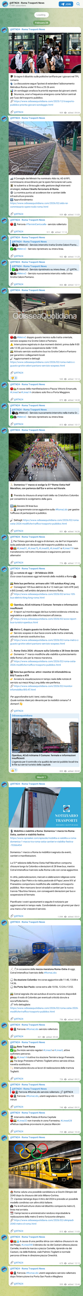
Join (66, 4)
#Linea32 (22, 1120)
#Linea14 (26, 392)
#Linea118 (68, 548)
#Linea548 (27, 1244)
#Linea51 (22, 548)
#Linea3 (47, 1050)
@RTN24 (18, 112)
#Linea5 (14, 392)
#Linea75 (33, 548)
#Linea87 (55, 548)
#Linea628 (66, 1120)
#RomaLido (61, 509)
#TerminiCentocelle (36, 224)
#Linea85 (44, 548)
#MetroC (21, 249)
